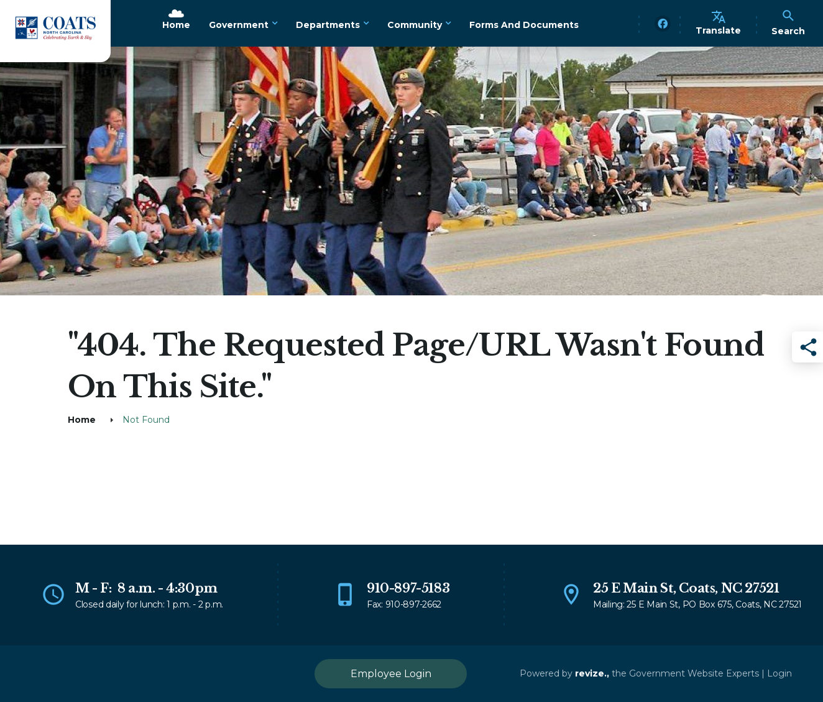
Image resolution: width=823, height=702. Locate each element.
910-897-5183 (408, 588)
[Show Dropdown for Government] (274, 23)
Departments (328, 24)
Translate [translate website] (718, 22)
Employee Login (391, 674)
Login (779, 673)
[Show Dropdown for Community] (448, 23)
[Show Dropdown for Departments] (366, 23)
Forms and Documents (524, 24)
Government (239, 24)
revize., (592, 673)
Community (414, 24)
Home (176, 24)
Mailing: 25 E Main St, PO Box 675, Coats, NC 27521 (697, 604)
